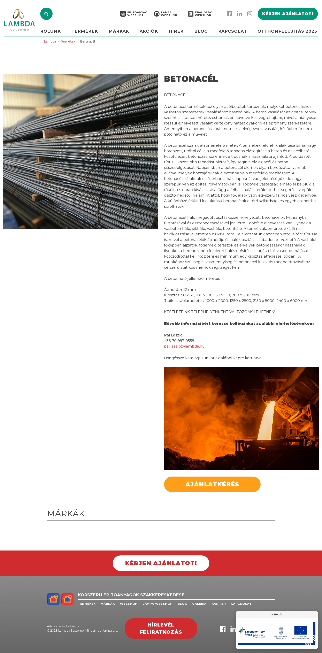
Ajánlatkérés (212, 484)
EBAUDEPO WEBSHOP (204, 15)
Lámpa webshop (169, 15)
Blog (202, 32)
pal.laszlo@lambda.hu (184, 346)
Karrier (219, 604)
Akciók (150, 32)
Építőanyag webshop (137, 15)
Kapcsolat (233, 32)
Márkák (121, 32)
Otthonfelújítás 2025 (287, 32)
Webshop (128, 604)
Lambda (50, 41)
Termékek (87, 32)
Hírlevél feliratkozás (161, 628)
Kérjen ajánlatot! (287, 14)
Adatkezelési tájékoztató (65, 626)
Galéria (199, 604)
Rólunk (54, 32)
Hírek (177, 32)
